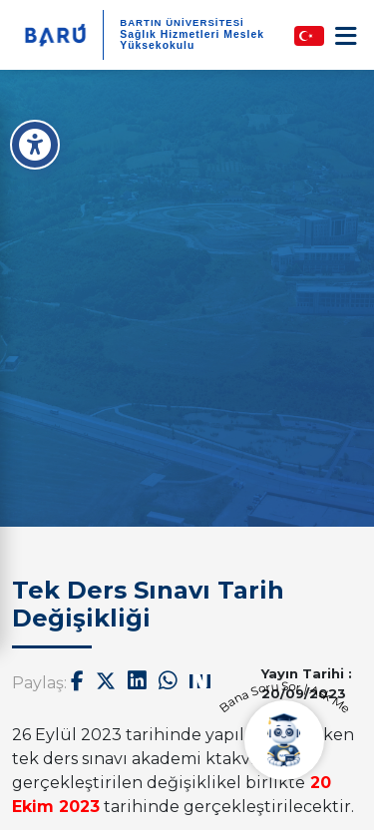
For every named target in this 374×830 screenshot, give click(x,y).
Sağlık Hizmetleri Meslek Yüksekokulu (192, 40)
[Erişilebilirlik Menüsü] (35, 145)
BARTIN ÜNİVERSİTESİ (182, 22)
